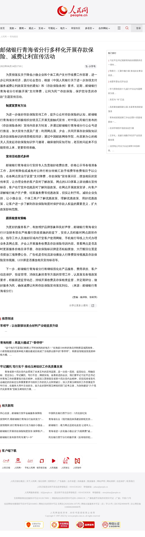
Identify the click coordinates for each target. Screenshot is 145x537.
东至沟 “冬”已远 (117, 99)
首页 (2, 28)
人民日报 (6, 462)
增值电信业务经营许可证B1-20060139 (68, 498)
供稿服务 (81, 481)
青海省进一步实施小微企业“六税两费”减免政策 (73, 431)
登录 (138, 28)
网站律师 (111, 481)
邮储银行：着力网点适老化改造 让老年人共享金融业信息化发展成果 (84, 425)
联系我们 (130, 481)
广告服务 (62, 481)
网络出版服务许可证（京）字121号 (97, 504)
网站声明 (101, 481)
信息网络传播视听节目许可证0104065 (20, 504)
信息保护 (121, 481)
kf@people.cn (46, 492)
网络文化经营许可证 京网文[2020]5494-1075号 (59, 504)
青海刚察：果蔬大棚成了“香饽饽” (22, 342)
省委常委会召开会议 (119, 82)
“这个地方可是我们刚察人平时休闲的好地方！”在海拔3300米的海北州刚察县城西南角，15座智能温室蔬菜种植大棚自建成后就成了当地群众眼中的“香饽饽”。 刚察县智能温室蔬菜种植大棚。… (47, 351)
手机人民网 (30, 462)
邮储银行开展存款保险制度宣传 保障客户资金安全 (26, 431)
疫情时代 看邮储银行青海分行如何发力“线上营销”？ (27, 419)
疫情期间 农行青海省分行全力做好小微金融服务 (24, 425)
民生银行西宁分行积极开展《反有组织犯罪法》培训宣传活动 (80, 437)
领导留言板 (42, 462)
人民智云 (65, 462)
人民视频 (53, 462)
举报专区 (75, 28)
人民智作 (77, 462)
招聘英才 (52, 481)
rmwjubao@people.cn (111, 492)
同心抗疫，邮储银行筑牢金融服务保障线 (21, 413)
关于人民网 (31, 481)
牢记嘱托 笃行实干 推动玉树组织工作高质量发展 (31, 366)
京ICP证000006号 (122, 504)
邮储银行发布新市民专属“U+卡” (16, 437)
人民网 (4, 37)
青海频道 (14, 37)
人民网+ (18, 462)
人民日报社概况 (17, 481)
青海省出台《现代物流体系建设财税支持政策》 (73, 419)
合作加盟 (72, 481)
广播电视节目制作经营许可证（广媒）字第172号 (109, 498)
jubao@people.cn (101, 487)
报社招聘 (42, 481)
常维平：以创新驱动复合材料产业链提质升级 (29, 325)
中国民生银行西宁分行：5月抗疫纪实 (68, 413)
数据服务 (91, 481)
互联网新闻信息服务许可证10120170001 (31, 498)
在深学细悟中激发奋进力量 (122, 128)
